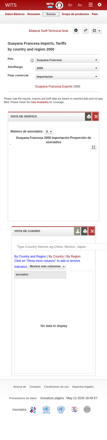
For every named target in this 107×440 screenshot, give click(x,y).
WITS (11, 5)
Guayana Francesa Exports (53, 86)
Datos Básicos (15, 14)
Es (80, 5)
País (95, 14)
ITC (34, 409)
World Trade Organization (75, 409)
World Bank (88, 409)
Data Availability (40, 102)
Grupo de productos (75, 14)
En (70, 5)
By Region (73, 256)
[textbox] (62, 246)
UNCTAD (47, 409)
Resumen (34, 14)
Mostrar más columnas (47, 266)
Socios (51, 14)
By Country (56, 256)
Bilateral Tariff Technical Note (48, 31)
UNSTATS (61, 409)
